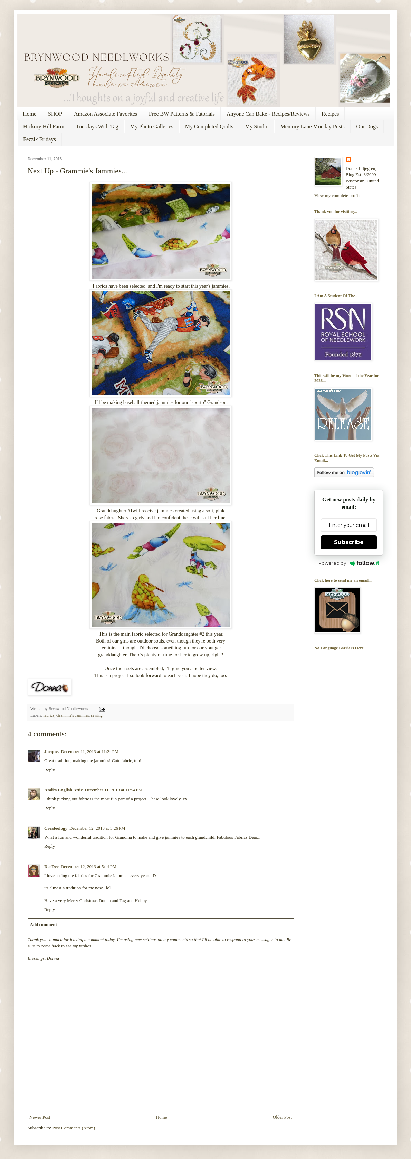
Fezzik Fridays (39, 139)
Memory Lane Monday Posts (312, 126)
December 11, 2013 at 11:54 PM (113, 789)
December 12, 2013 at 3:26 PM (97, 828)
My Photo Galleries (151, 126)
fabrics (48, 715)
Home (29, 114)
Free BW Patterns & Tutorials (182, 114)
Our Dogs (367, 126)
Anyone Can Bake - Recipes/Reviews (268, 114)
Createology (55, 828)
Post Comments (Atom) (73, 1127)
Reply (49, 769)
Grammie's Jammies (72, 715)
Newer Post (39, 1117)
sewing (96, 715)
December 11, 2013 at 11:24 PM (89, 751)
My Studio (256, 126)
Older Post (282, 1117)
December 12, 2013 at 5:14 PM (89, 866)
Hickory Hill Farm (43, 126)
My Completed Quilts (209, 126)
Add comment (43, 924)
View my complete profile (337, 195)
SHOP (55, 114)
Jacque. (51, 751)
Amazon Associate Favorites (105, 114)
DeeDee (51, 866)
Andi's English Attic (63, 789)
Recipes (330, 114)
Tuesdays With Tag (97, 126)
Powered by (349, 563)
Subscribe (349, 542)
